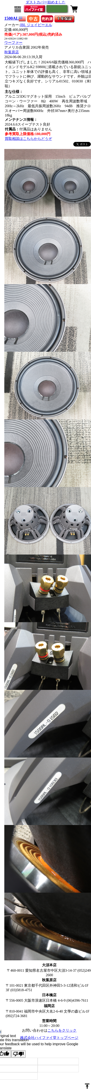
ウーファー (13, 43)
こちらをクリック (61, 1030)
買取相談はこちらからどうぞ (28, 139)
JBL (36, 25)
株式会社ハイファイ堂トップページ (49, 1038)
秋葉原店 (11, 52)
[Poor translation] (18, 1054)
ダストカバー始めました (46, 2)
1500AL (11, 18)
